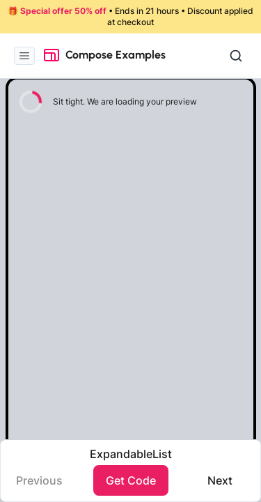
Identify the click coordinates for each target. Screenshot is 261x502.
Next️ (219, 480)
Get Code (131, 480)
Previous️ (39, 480)
